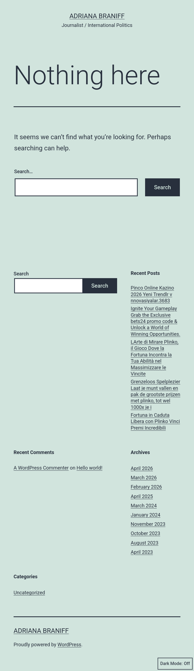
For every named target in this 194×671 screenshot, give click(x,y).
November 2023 (148, 524)
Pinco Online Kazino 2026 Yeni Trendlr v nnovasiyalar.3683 (152, 294)
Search (21, 274)
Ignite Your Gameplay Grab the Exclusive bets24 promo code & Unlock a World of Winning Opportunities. (155, 321)
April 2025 (142, 496)
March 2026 (144, 477)
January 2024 (145, 515)
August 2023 (144, 543)
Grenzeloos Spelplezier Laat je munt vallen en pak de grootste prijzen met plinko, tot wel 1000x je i (155, 394)
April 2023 (142, 552)
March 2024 (144, 505)
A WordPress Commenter (41, 468)
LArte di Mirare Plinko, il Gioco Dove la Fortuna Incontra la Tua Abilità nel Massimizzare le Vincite (155, 358)
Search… (23, 171)
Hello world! (89, 468)
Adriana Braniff (96, 16)
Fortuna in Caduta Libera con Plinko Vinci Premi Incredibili (155, 421)
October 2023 (145, 533)
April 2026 (142, 468)
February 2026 (146, 487)
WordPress (69, 644)
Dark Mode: (175, 663)
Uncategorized (29, 592)
